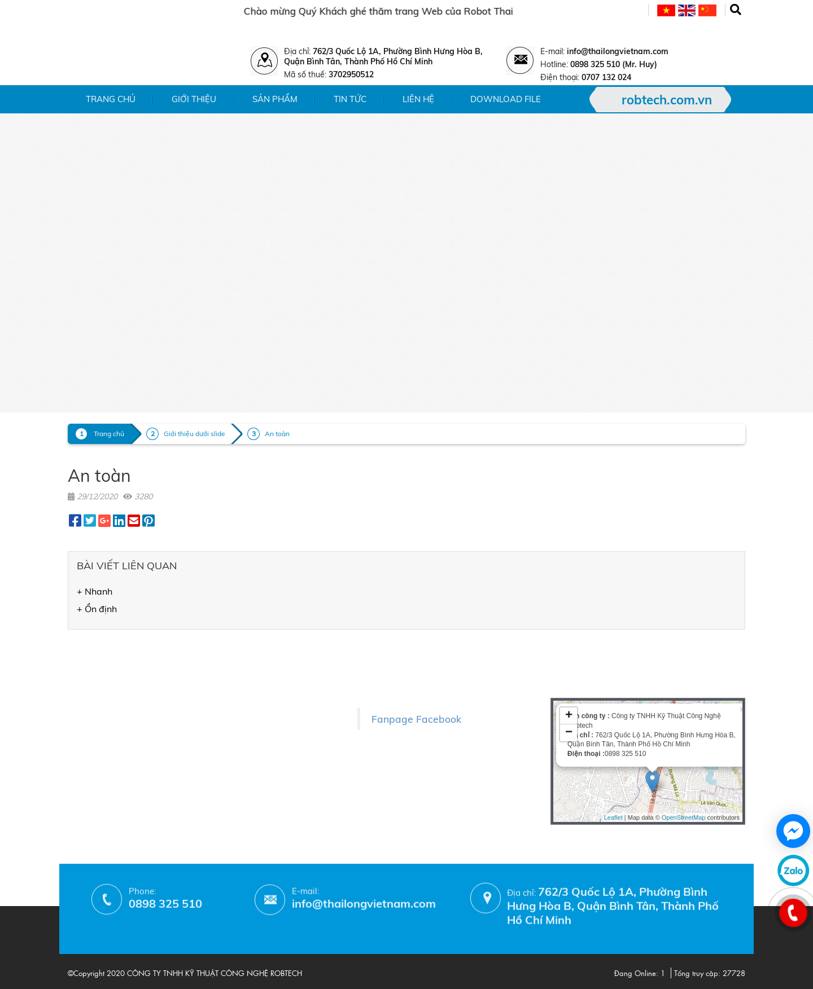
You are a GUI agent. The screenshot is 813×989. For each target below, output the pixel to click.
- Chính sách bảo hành (236, 736)
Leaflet (613, 734)
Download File (505, 99)
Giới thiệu (194, 99)
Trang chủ (111, 99)
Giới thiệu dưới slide (194, 433)
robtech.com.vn (667, 100)
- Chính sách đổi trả (230, 719)
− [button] (568, 649)
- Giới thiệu (89, 652)
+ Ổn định (97, 608)
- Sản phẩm (90, 668)
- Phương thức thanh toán (243, 752)
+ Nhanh (94, 591)
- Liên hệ (85, 701)
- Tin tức (84, 684)
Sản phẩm (275, 99)
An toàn (277, 433)
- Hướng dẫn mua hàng (238, 768)
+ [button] (568, 633)
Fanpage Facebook (416, 685)
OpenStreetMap (684, 734)
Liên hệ (418, 99)
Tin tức (350, 99)
